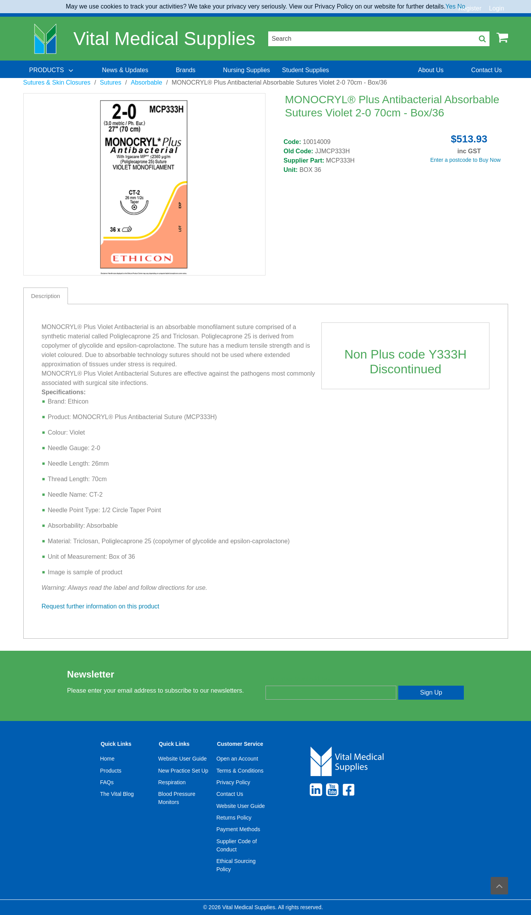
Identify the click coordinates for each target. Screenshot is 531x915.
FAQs (107, 782)
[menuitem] (52, 70)
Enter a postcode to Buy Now (465, 160)
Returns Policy (233, 817)
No (461, 6)
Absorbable (146, 82)
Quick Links (116, 744)
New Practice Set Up (183, 771)
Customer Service (240, 744)
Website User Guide (182, 759)
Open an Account (237, 759)
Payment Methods (238, 829)
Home (107, 759)
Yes (451, 6)
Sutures (110, 82)
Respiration (172, 782)
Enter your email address (298, 679)
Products (110, 771)
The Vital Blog (117, 794)
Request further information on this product (100, 606)
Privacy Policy (233, 782)
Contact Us (229, 794)
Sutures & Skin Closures (56, 82)
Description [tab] (45, 296)
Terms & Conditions (239, 771)
